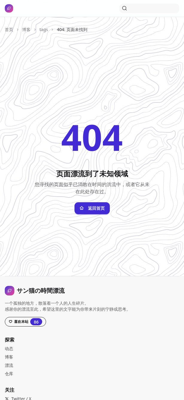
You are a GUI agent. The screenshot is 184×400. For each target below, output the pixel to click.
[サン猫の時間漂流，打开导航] (10, 8)
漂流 (9, 365)
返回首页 (92, 208)
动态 (9, 348)
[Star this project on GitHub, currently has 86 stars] (25, 322)
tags (43, 29)
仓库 (9, 373)
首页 (9, 29)
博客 (26, 29)
